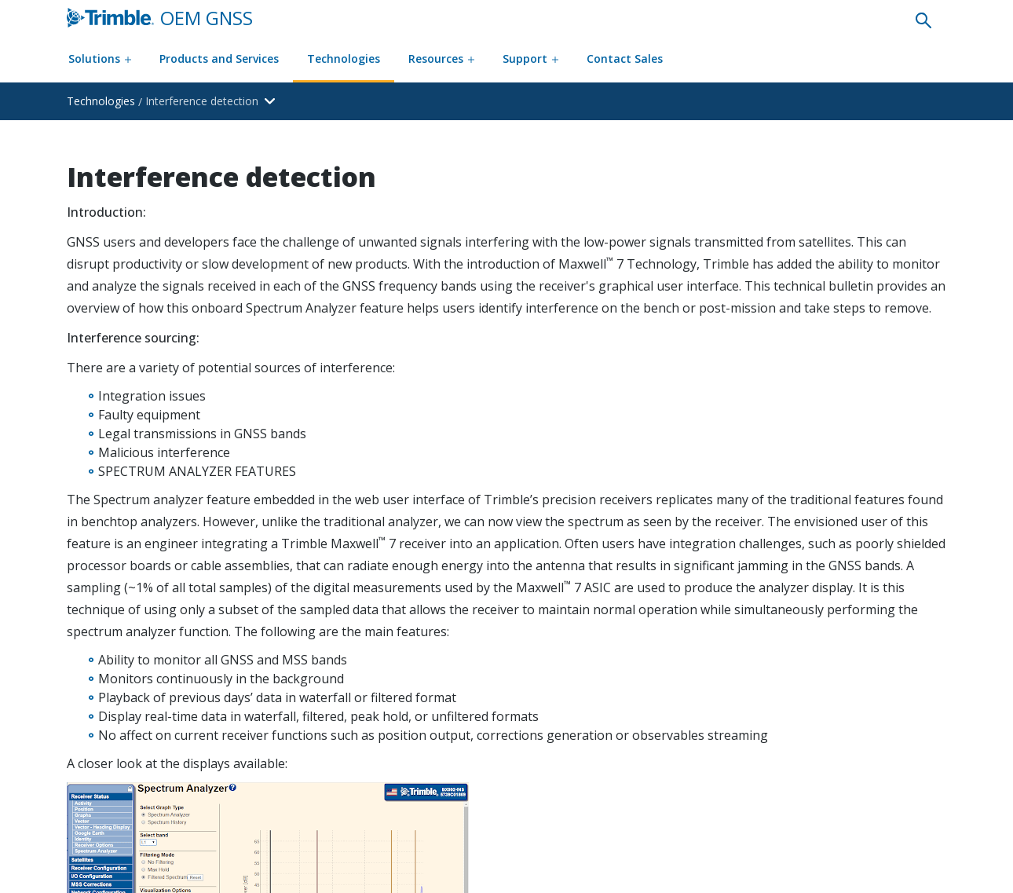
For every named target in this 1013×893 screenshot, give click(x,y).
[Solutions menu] (99, 60)
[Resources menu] (441, 60)
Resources (441, 58)
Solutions (99, 58)
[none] (923, 19)
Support (530, 58)
